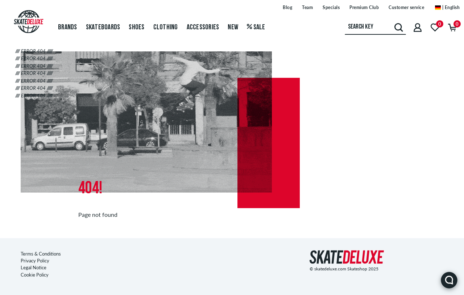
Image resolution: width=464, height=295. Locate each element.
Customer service (406, 7)
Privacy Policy (35, 261)
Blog (287, 7)
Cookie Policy (35, 275)
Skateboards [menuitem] (103, 27)
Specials (331, 7)
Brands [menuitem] (67, 27)
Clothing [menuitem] (165, 27)
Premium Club (364, 7)
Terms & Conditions (41, 254)
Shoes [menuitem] (136, 27)
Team (307, 7)
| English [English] (447, 7)
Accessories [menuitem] (203, 27)
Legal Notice (33, 267)
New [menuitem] (233, 27)
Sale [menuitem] (256, 27)
